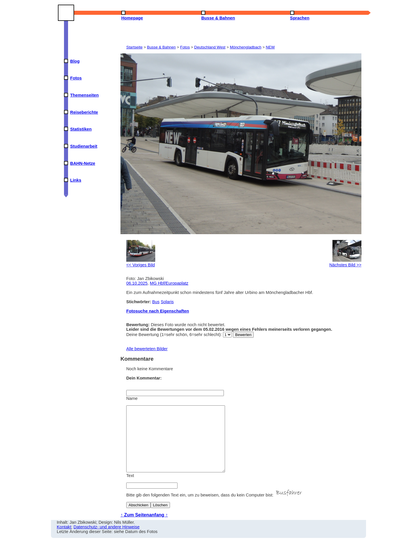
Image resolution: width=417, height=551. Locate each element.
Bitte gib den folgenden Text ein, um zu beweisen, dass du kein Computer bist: (214, 508)
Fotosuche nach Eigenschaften (157, 311)
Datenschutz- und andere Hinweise (107, 540)
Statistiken (81, 129)
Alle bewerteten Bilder (147, 348)
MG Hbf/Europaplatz (169, 283)
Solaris (167, 301)
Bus (156, 301)
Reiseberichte (84, 112)
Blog (75, 61)
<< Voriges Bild (140, 262)
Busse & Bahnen (161, 47)
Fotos (76, 78)
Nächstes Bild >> (345, 262)
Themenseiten (84, 95)
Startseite (134, 47)
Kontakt (64, 540)
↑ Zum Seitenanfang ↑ (144, 527)
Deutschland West (210, 47)
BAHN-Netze (82, 163)
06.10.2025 (136, 283)
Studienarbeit (83, 146)
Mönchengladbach (245, 47)
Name (132, 398)
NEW (270, 47)
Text (130, 488)
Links (75, 180)
